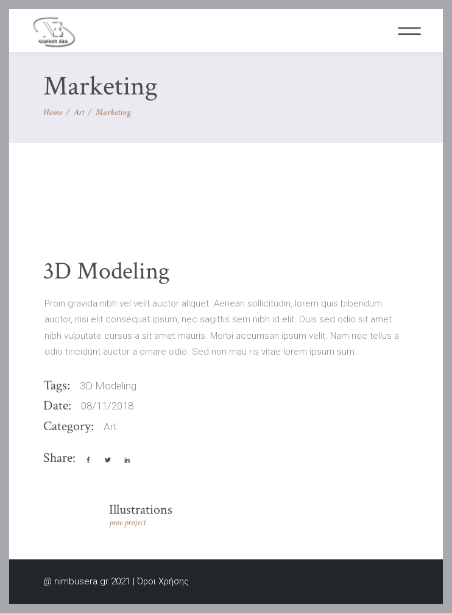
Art (79, 112)
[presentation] (71, 218)
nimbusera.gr (81, 581)
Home (52, 112)
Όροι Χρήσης (163, 581)
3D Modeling (108, 386)
